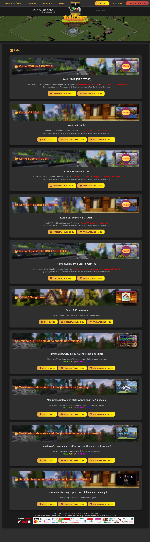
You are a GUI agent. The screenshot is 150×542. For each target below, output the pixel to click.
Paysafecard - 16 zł (101, 140)
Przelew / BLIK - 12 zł (72, 140)
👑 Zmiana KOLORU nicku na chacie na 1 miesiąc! (48, 341)
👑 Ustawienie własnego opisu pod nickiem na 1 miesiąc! (53, 479)
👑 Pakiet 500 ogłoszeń (30, 297)
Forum (32, 3)
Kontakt (117, 3)
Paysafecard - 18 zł (91, 186)
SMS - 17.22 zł (47, 140)
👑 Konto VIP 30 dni (28, 112)
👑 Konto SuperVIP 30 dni (32, 158)
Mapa (62, 3)
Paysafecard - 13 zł (101, 368)
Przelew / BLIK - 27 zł (62, 278)
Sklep (102, 3)
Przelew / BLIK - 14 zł (62, 186)
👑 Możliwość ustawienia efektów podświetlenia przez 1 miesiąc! (58, 433)
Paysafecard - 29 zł (91, 232)
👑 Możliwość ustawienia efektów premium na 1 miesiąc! (53, 387)
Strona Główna (13, 3)
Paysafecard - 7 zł (100, 322)
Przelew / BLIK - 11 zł (72, 368)
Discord (47, 3)
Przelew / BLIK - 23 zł (62, 232)
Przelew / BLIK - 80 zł (62, 93)
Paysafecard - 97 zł (91, 93)
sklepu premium (92, 513)
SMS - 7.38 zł (48, 322)
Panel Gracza (137, 3)
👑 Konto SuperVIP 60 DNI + (41, 251)
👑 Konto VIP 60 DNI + (37, 204)
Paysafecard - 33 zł (91, 278)
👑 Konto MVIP (34, 66)
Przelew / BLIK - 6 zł (72, 322)
